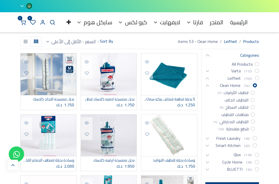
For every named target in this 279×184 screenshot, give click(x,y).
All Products (242, 64)
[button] (71, 42)
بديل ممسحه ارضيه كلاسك (112, 161)
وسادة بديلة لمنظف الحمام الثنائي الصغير (48, 161)
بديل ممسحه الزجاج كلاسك (51, 99)
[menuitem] (239, 22)
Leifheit (230, 41)
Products (251, 41)
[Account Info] (42, 22)
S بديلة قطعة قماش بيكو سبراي (169, 99)
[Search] (52, 22)
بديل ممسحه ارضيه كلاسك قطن (108, 99)
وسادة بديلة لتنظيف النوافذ (172, 161)
